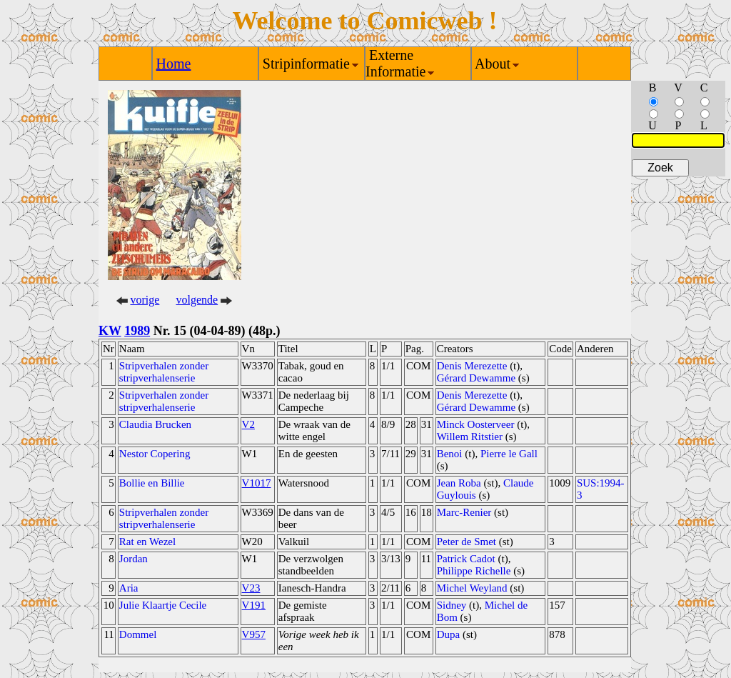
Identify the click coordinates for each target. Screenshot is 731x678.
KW (110, 331)
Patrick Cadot (466, 558)
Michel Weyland (472, 588)
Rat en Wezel (147, 541)
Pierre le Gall (509, 453)
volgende (197, 300)
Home (173, 63)
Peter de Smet (466, 541)
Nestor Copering (155, 453)
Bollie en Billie (152, 483)
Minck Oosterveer (476, 424)
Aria (128, 588)
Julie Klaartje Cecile (162, 605)
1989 (137, 331)
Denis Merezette (472, 366)
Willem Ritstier (470, 436)
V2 (248, 424)
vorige (145, 300)
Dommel (138, 634)
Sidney (452, 605)
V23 (251, 588)
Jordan (133, 558)
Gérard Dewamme (476, 378)
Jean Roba (459, 483)
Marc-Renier (464, 512)
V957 (254, 634)
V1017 (256, 483)
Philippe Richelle (474, 571)
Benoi (450, 453)
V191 (254, 605)
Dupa (448, 634)
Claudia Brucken (155, 424)
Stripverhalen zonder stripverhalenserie (163, 372)
